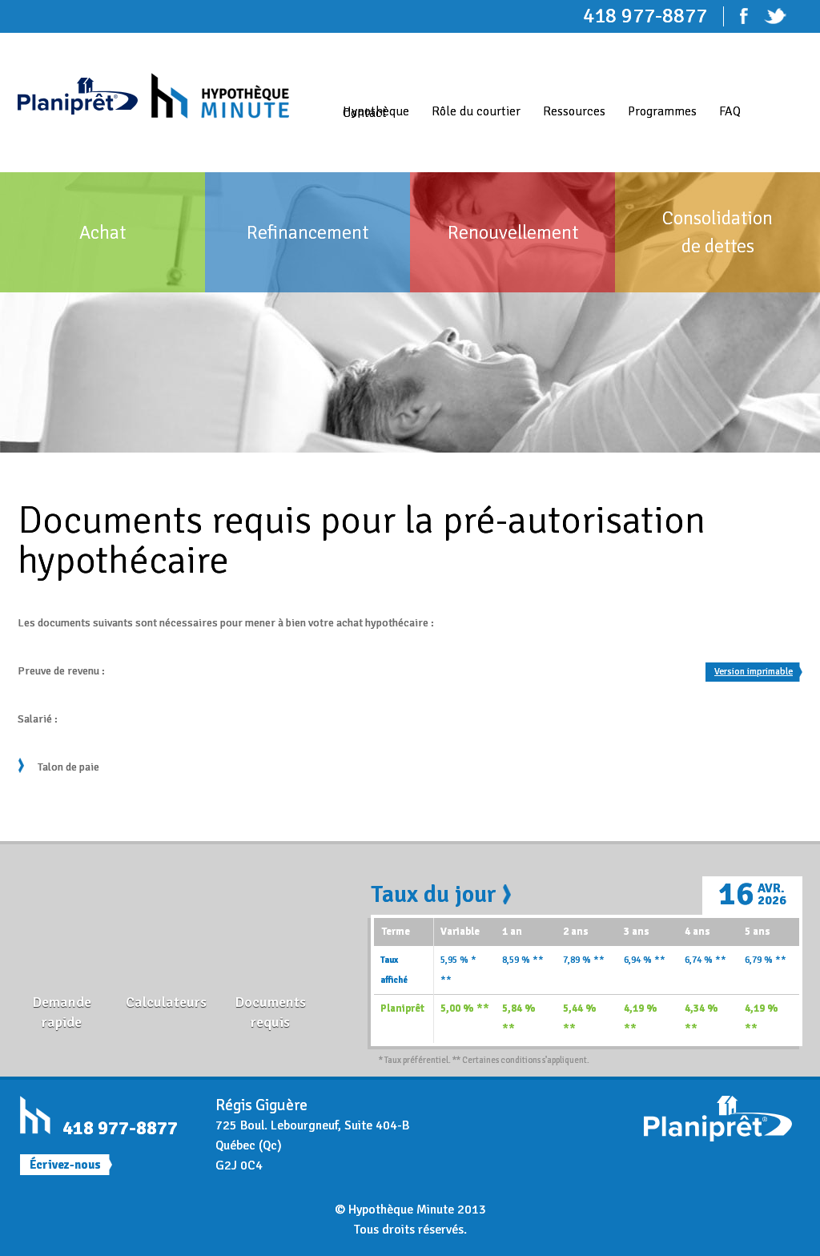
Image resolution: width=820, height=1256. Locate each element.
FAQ (730, 111)
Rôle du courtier (476, 111)
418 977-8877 (120, 1128)
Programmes (662, 111)
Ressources (574, 111)
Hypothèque (376, 111)
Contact (365, 113)
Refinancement (307, 232)
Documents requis (270, 1012)
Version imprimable (753, 672)
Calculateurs (166, 1002)
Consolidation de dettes (717, 232)
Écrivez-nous (65, 1164)
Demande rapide (61, 1012)
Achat (102, 232)
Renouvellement (513, 232)
